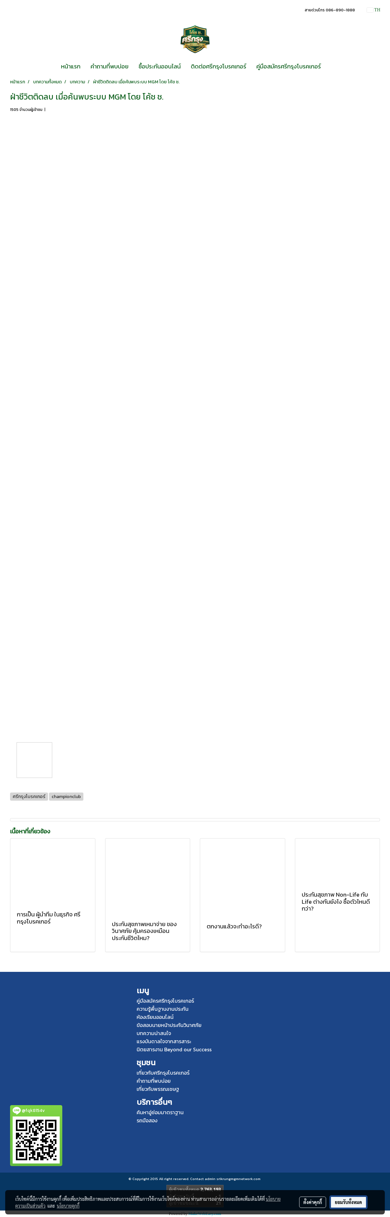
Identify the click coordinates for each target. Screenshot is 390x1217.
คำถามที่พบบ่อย (109, 66)
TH (373, 9)
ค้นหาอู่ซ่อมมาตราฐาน (160, 1112)
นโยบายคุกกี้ (68, 1206)
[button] (331, 66)
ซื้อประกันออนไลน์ (160, 66)
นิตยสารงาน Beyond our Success (174, 1049)
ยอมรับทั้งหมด (348, 1202)
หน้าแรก (70, 66)
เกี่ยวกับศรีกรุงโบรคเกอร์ (163, 1073)
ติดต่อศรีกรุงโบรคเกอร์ (218, 66)
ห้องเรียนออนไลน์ (155, 1017)
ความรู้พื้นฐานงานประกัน (163, 1009)
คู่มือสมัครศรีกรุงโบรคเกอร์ (288, 66)
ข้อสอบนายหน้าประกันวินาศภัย (169, 1025)
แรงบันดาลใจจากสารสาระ (164, 1041)
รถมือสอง (147, 1120)
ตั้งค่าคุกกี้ (312, 1202)
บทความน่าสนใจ (154, 1033)
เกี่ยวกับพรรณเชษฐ (158, 1089)
